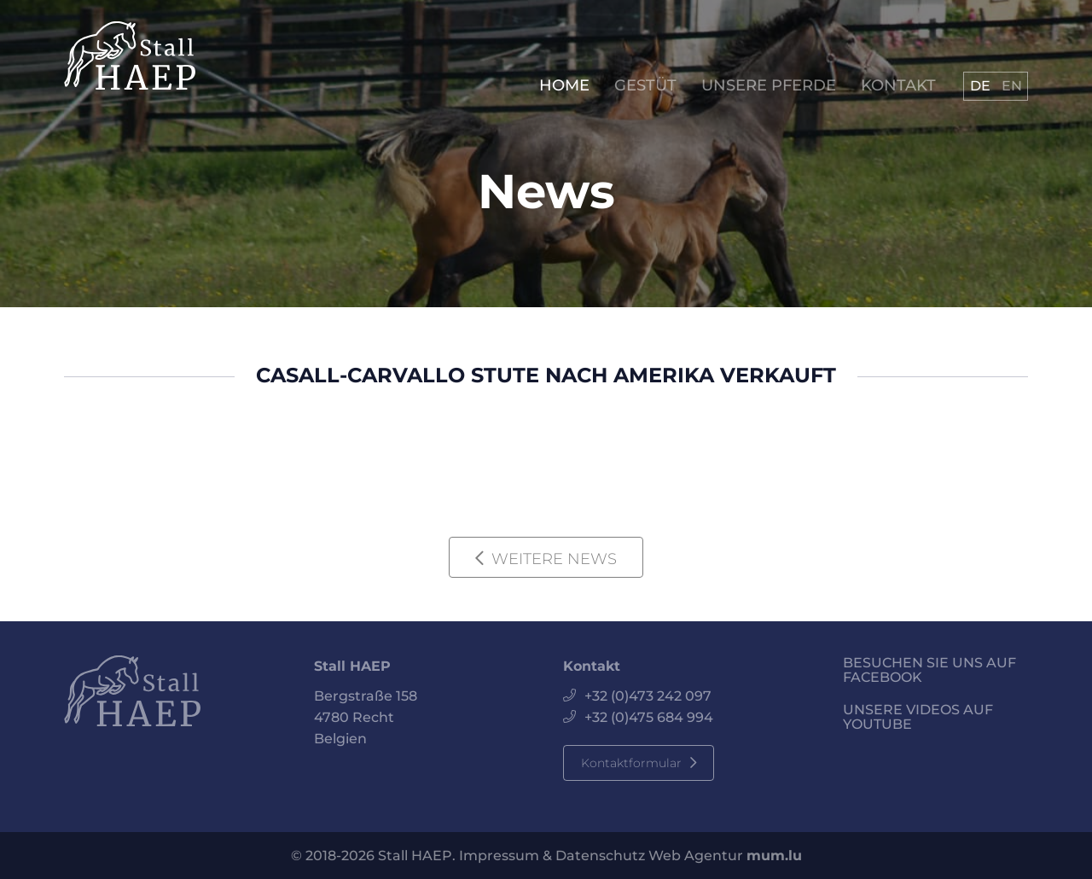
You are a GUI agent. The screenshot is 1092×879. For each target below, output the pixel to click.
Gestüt (645, 86)
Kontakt (898, 86)
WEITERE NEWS (554, 559)
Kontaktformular (631, 763)
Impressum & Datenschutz (552, 855)
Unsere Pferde (768, 86)
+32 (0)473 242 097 (648, 696)
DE (980, 86)
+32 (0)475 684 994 (648, 717)
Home (564, 86)
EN (1012, 86)
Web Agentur (695, 855)
